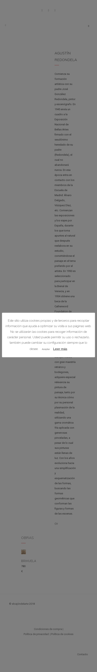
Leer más (60, 349)
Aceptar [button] (46, 349)
